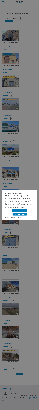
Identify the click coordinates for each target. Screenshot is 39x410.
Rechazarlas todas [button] (20, 214)
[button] (13, 217)
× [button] (35, 191)
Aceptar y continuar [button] (19, 210)
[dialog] (19, 205)
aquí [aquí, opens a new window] (29, 207)
